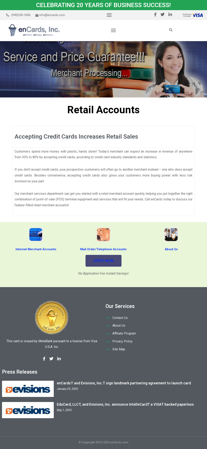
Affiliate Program (124, 333)
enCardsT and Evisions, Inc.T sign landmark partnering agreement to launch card (124, 383)
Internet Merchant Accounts (36, 249)
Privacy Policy (122, 341)
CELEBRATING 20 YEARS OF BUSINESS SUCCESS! (103, 5)
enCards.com (119, 442)
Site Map (118, 349)
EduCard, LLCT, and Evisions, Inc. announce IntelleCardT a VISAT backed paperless (125, 404)
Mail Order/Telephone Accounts (103, 249)
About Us (171, 249)
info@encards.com (52, 15)
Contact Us (120, 318)
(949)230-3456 (21, 15)
